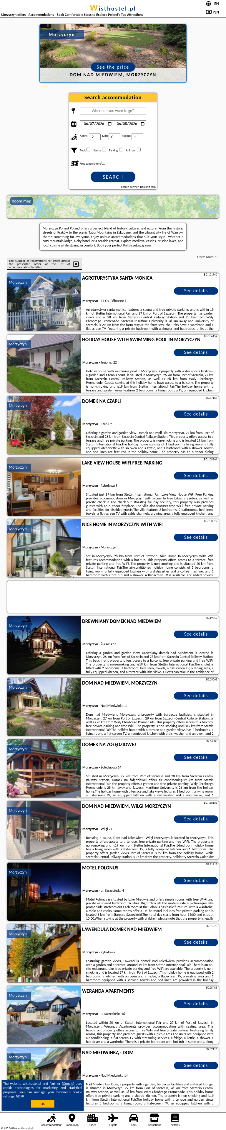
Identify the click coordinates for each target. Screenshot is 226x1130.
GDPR (20, 1096)
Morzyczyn (18, 282)
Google (68, 1084)
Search (113, 177)
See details (196, 290)
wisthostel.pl (113, 8)
